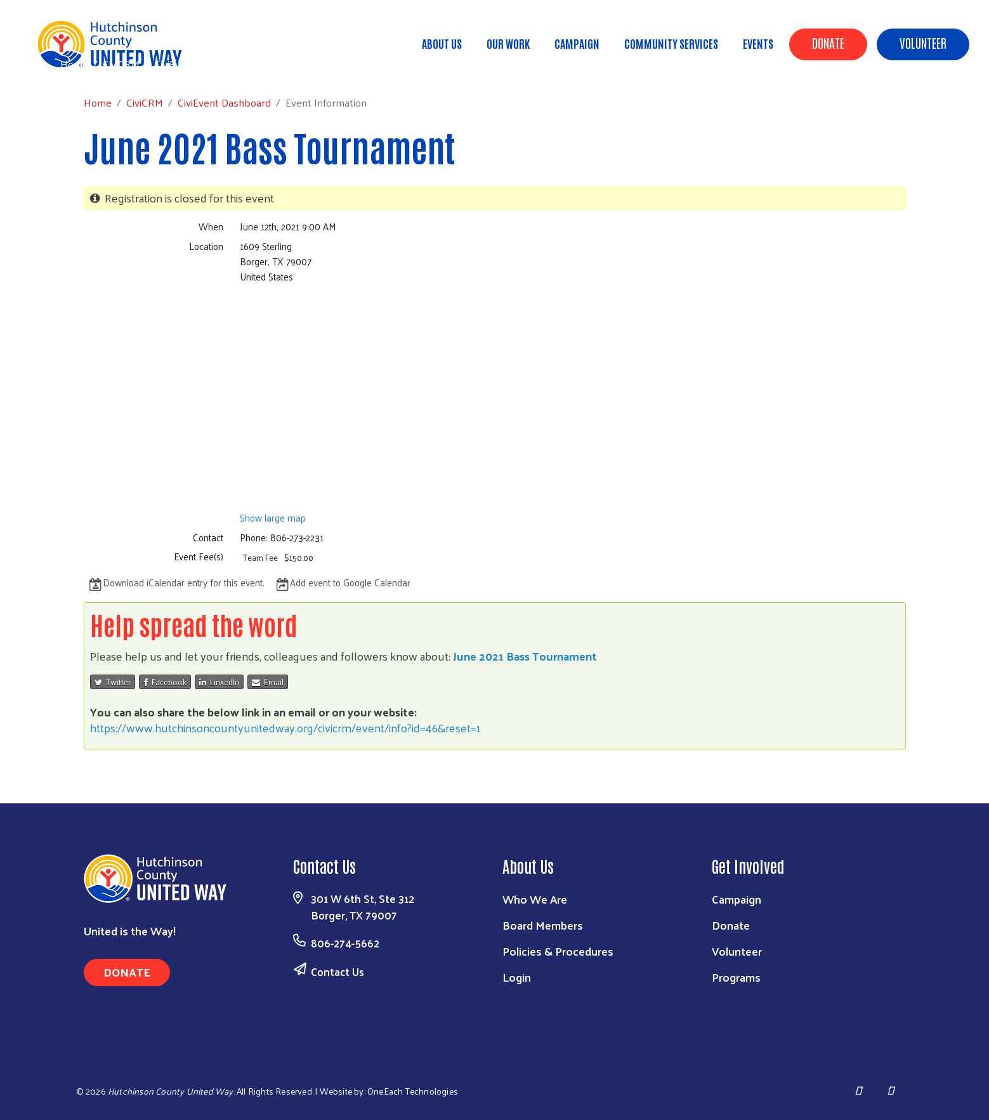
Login (516, 977)
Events (758, 43)
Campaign (576, 43)
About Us (442, 43)
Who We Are (534, 899)
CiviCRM (121, 63)
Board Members (542, 925)
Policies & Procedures (557, 951)
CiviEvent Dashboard (200, 63)
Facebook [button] (165, 682)
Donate (828, 42)
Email (268, 682)
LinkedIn (219, 682)
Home (74, 64)
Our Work (508, 43)
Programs (736, 977)
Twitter (113, 682)
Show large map (273, 517)
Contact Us (337, 971)
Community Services (671, 43)
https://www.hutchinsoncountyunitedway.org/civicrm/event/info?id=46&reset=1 (285, 727)
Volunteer (923, 42)
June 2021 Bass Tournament (525, 655)
